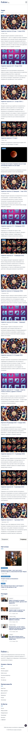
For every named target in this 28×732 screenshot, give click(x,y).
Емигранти (3, 695)
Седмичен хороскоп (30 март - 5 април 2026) (13, 31)
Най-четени (5, 547)
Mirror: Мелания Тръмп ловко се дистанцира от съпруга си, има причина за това (12, 586)
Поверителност (4, 712)
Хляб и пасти (4, 673)
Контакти (3, 717)
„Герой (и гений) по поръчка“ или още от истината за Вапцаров (17, 611)
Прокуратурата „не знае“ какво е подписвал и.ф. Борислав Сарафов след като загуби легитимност (17, 628)
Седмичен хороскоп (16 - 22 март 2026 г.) (12, 101)
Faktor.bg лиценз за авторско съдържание (14, 727)
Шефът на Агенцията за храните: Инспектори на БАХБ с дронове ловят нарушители (18, 602)
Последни (4, 594)
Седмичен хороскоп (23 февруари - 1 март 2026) (14, 191)
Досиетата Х (4, 693)
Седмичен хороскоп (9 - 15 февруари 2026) (12, 255)
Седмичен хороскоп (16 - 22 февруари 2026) (13, 226)
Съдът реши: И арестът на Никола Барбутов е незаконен (17, 619)
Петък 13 (3, 677)
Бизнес (11, 598)
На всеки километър (15, 608)
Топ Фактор (3, 680)
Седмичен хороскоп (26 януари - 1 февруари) (13, 322)
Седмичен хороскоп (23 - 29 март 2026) (11, 66)
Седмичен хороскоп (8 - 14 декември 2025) (12, 487)
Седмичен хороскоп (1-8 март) (9, 138)
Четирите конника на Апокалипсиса (9, 578)
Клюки (3, 583)
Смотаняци (3, 699)
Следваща (23, 539)
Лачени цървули (6, 576)
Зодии (3, 10)
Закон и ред (12, 616)
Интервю (3, 668)
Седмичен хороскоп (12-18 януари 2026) (12, 355)
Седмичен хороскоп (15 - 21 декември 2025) (13, 454)
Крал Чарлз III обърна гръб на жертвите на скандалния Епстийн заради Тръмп (17, 638)
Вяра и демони (4, 690)
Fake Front (3, 688)
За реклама (3, 715)
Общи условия (4, 710)
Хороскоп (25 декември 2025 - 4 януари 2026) (13, 422)
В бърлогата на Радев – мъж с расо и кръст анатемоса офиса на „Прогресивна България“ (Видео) (14, 571)
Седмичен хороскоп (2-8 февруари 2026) (12, 291)
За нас (2, 708)
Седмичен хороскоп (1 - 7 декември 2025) (12, 520)
